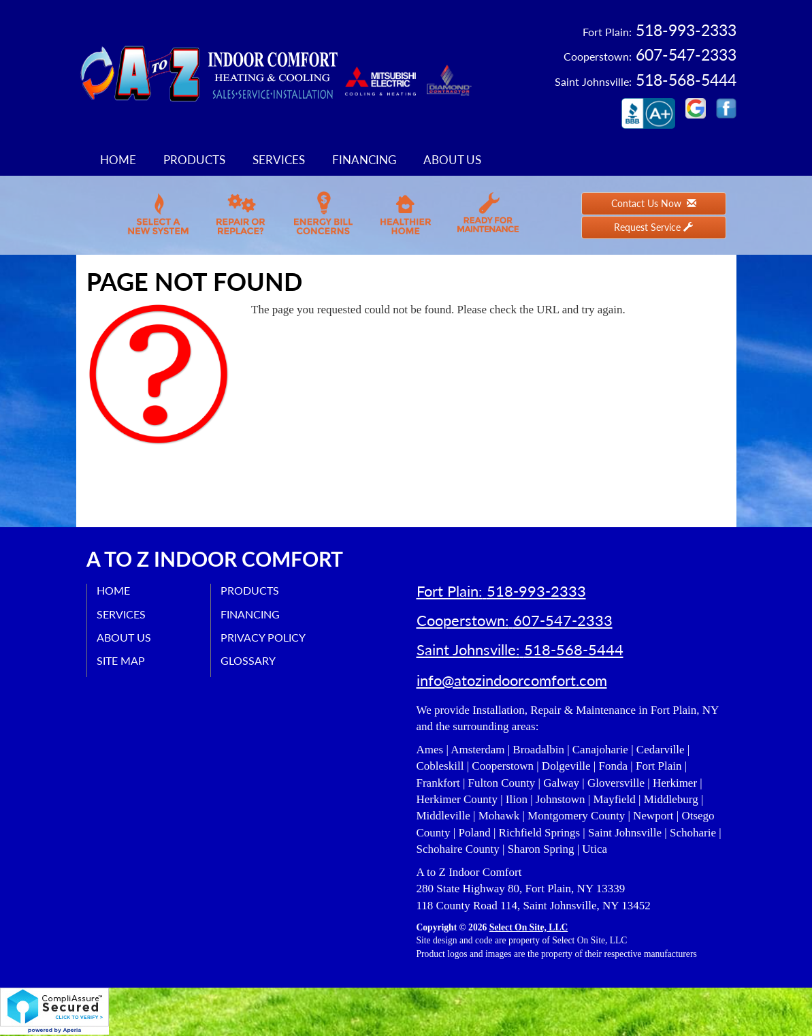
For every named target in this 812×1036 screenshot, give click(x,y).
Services (279, 160)
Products (194, 160)
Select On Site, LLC (528, 929)
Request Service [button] (653, 227)
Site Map (121, 660)
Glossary (248, 660)
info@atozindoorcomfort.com (512, 681)
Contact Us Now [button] (653, 203)
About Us (452, 160)
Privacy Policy (263, 637)
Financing (364, 160)
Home (118, 160)
